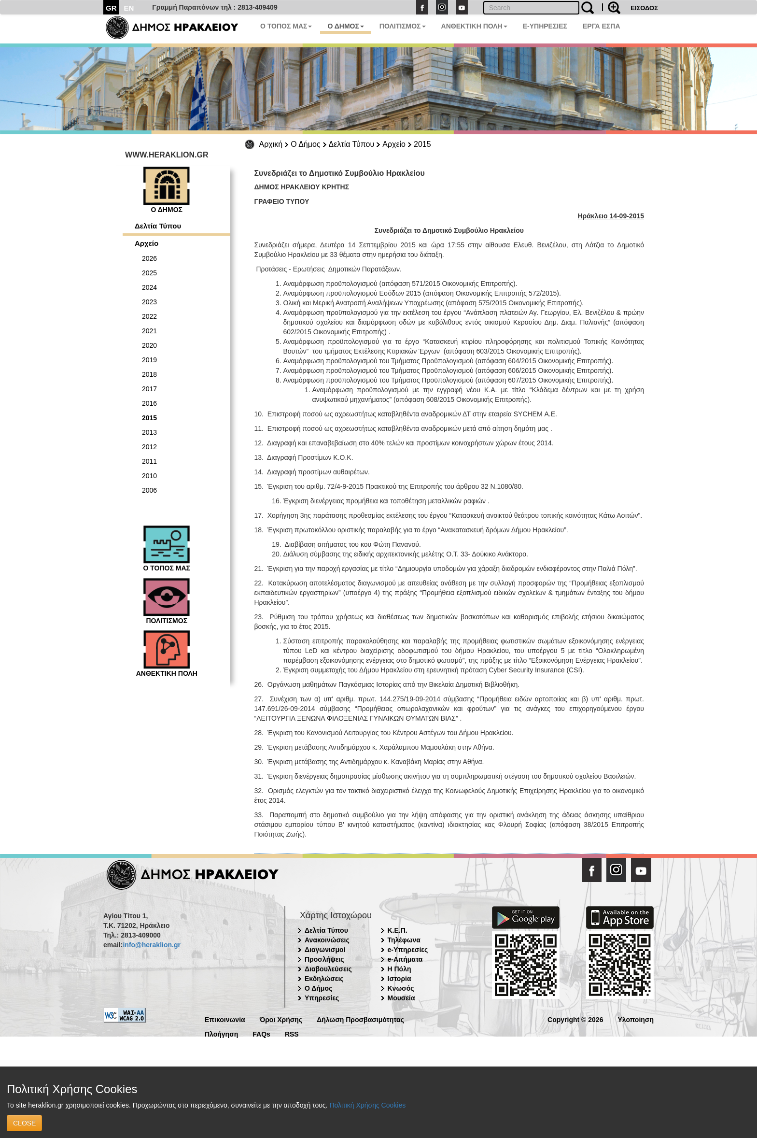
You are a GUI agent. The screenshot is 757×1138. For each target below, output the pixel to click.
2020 (149, 345)
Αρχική (271, 144)
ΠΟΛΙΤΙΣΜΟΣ (402, 26)
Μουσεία (401, 998)
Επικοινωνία (225, 1019)
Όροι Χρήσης (281, 1019)
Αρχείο (394, 144)
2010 (149, 476)
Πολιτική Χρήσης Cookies (367, 1105)
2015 (422, 144)
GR (111, 8)
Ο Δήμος (305, 144)
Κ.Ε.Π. (397, 930)
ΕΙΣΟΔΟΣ (644, 8)
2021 (149, 331)
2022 (149, 316)
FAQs (261, 1033)
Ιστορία (399, 978)
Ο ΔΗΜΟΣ (345, 26)
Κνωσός (401, 988)
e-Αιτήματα (405, 959)
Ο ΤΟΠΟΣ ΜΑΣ (286, 26)
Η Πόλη (399, 969)
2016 (149, 403)
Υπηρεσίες (322, 998)
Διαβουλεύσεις (328, 969)
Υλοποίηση (635, 1019)
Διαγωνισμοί (325, 949)
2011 (149, 461)
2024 (149, 287)
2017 (149, 389)
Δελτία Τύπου (352, 144)
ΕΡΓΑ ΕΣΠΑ (601, 26)
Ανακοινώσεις (327, 940)
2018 (149, 374)
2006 (149, 490)
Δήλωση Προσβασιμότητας (360, 1019)
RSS (292, 1033)
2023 (149, 302)
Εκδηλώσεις (324, 978)
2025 (149, 273)
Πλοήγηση (221, 1033)
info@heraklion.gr (151, 945)
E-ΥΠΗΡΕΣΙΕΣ (545, 26)
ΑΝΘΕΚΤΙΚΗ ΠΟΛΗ (474, 26)
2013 (149, 432)
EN (129, 8)
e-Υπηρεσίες (408, 949)
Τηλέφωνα (404, 940)
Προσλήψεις (324, 959)
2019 (149, 360)
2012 (149, 447)
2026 (149, 258)
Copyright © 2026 (575, 1019)
